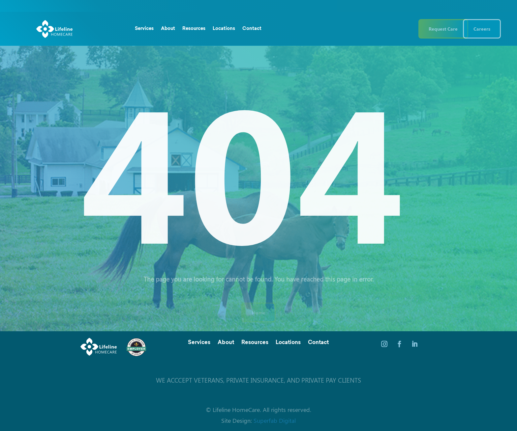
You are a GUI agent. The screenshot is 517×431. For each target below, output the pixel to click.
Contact (251, 29)
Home (258, 312)
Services (144, 29)
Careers (481, 28)
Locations (224, 29)
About (168, 29)
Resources (193, 29)
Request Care (443, 28)
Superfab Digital (275, 420)
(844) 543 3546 (385, 28)
